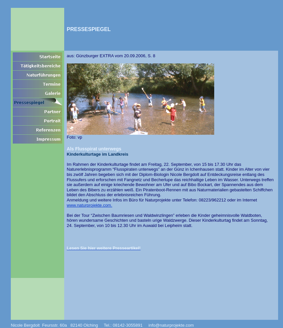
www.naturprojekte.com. (89, 205)
